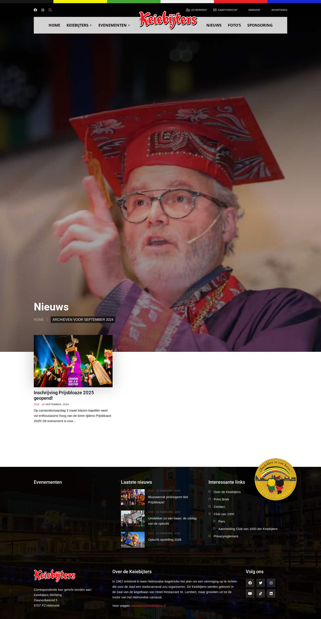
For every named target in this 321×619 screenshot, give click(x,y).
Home (54, 25)
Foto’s (234, 25)
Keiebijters (79, 25)
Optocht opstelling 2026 (164, 539)
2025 (37, 404)
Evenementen (114, 25)
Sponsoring (260, 25)
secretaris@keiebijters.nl (148, 605)
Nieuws (214, 25)
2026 (151, 491)
